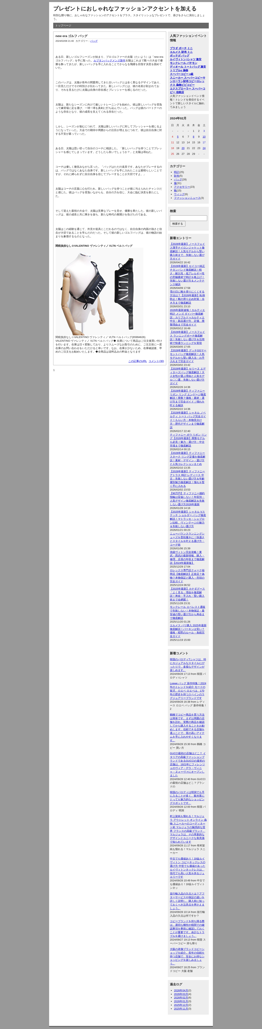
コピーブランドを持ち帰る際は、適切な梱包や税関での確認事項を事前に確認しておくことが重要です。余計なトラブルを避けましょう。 (187, 928)
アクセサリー (182, 186)
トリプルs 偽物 (179, 70)
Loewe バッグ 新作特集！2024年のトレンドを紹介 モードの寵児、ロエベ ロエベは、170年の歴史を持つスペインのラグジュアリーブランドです (188, 691)
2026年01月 (181, 1001)
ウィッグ (179, 194)
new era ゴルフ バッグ (71, 36)
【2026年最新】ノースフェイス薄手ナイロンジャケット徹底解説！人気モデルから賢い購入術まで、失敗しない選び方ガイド (187, 251)
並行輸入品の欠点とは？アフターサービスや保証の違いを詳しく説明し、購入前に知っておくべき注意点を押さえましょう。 (187, 901)
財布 (176, 175)
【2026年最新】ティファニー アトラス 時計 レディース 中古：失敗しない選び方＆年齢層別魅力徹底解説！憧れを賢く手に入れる (187, 479)
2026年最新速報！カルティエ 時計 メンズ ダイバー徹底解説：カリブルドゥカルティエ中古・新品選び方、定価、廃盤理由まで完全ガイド (187, 317)
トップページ (63, 25)
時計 (176, 172)
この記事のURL (137, 361)
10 (204, 136)
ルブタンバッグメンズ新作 (109, 60)
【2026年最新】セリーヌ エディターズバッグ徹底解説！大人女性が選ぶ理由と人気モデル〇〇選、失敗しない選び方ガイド (188, 376)
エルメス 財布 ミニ (181, 51)
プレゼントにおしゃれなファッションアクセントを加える (125, 8)
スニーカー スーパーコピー (186, 77)
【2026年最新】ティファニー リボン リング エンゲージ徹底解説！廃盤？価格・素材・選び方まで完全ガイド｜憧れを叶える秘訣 (188, 398)
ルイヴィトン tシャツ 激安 (185, 59)
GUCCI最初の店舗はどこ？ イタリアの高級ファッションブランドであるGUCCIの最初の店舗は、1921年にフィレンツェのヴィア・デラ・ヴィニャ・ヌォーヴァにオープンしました (188, 764)
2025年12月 (181, 1004)
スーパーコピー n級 (181, 74)
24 (204, 148)
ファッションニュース (187, 197)
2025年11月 (181, 1008)
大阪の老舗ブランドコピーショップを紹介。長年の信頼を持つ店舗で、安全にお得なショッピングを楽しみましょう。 (187, 956)
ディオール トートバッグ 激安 (188, 66)
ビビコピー (188, 84)
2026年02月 (181, 997)
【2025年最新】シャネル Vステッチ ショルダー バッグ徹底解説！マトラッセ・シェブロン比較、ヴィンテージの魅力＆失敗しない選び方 (188, 519)
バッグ (94, 41)
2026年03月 (181, 994)
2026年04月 (181, 990)
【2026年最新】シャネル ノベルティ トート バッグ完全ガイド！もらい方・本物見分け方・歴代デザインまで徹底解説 (188, 420)
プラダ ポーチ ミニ (181, 48)
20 (183, 148)
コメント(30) (156, 361)
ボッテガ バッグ (179, 55)
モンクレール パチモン (183, 62)
